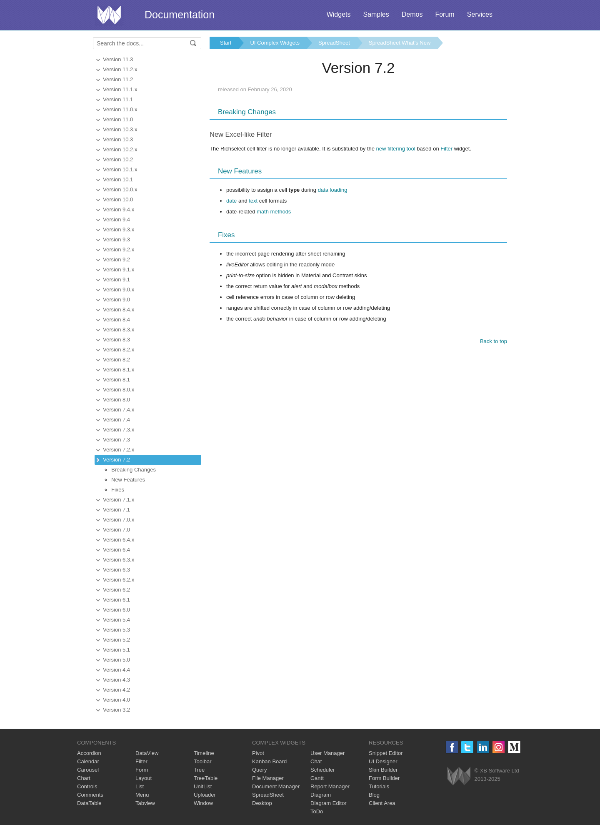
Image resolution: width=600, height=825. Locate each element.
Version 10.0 (118, 199)
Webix (459, 776)
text (253, 201)
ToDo (316, 811)
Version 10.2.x (120, 149)
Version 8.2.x (118, 349)
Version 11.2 (118, 79)
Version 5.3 (116, 630)
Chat (316, 761)
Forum (444, 14)
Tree (199, 770)
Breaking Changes (133, 469)
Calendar (88, 761)
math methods (274, 211)
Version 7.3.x (118, 429)
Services (479, 14)
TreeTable (206, 778)
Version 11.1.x (120, 89)
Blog (374, 795)
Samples (376, 14)
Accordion (89, 753)
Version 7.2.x (118, 449)
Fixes (117, 489)
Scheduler (322, 770)
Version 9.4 (116, 219)
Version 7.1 (116, 510)
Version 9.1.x (118, 269)
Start (225, 43)
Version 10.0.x (120, 189)
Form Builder (384, 778)
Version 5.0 (116, 660)
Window (203, 803)
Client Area (382, 803)
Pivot (258, 753)
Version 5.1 (116, 650)
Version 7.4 (116, 419)
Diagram (320, 795)
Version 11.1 (118, 99)
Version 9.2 (116, 259)
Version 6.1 (116, 600)
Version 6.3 (116, 570)
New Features (128, 479)
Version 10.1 (118, 179)
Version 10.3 (118, 139)
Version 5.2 (116, 640)
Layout (143, 778)
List (139, 786)
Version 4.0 (116, 700)
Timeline (204, 753)
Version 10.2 (118, 159)
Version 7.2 (116, 459)
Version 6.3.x (118, 560)
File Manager (268, 778)
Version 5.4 (116, 620)
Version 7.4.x (118, 409)
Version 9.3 (116, 239)
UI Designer (383, 761)
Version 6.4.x (118, 540)
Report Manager (330, 786)
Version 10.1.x (120, 169)
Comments (90, 795)
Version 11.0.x (120, 109)
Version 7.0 (116, 530)
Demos (412, 14)
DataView (146, 753)
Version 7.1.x (118, 500)
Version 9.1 (116, 279)
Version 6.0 (116, 610)
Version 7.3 (116, 439)
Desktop (262, 803)
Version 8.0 (116, 399)
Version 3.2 (116, 710)
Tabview (145, 803)
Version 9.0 (116, 299)
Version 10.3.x (120, 129)
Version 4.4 (116, 670)
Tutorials (379, 786)
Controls (87, 786)
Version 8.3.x (118, 329)
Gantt (317, 778)
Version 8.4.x (118, 309)
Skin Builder (383, 770)
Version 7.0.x (118, 520)
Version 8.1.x (118, 369)
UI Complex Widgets (274, 43)
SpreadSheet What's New (399, 43)
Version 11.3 (118, 59)
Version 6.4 (116, 550)
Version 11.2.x (120, 69)
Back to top (493, 341)
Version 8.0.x (118, 389)
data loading (333, 190)
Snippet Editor (386, 753)
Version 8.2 (116, 359)
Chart (83, 778)
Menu (142, 795)
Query (259, 770)
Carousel (88, 770)
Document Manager (276, 786)
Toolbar (203, 761)
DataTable (89, 803)
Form (141, 770)
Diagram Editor (328, 803)
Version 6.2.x (118, 580)
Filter (446, 148)
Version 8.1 (116, 379)
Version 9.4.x (118, 209)
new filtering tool (395, 148)
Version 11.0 (118, 119)
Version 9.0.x (118, 289)
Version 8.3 (116, 339)
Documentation (180, 14)
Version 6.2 (116, 590)
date (231, 201)
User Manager (327, 753)
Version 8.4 (116, 319)
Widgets (339, 14)
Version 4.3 (116, 680)
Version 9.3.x (118, 229)
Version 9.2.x (118, 249)
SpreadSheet (334, 43)
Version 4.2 (116, 690)
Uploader (205, 795)
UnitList (203, 786)
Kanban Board (269, 761)
